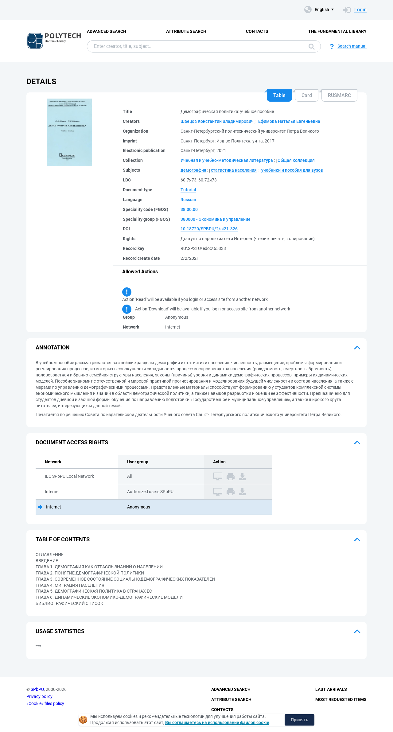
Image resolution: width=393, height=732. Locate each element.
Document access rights (72, 442)
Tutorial (188, 189)
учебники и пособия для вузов (292, 170)
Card (307, 95)
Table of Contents (63, 539)
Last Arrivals (331, 689)
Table (279, 95)
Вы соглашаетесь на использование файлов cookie (217, 722)
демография (193, 170)
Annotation (53, 347)
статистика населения (234, 170)
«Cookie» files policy (45, 703)
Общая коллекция (296, 160)
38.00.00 (189, 209)
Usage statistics (60, 631)
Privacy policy (39, 696)
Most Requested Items (341, 699)
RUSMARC (339, 95)
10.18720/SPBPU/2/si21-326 (209, 228)
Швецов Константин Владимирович (217, 121)
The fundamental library (337, 31)
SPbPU (37, 689)
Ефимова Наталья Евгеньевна (289, 121)
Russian (188, 199)
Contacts (257, 31)
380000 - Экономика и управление (216, 219)
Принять (299, 719)
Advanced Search (106, 31)
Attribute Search (186, 31)
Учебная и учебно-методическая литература (227, 160)
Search (312, 47)
